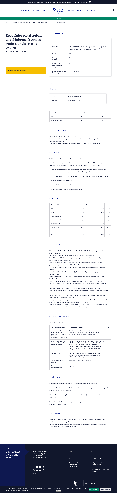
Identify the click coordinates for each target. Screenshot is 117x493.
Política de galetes (96, 464)
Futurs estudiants (31, 2)
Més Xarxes (36, 473)
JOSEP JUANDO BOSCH (73, 100)
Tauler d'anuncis (73, 460)
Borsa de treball (73, 462)
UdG (7, 22)
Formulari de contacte (39, 461)
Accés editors (94, 471)
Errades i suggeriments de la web (100, 469)
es (112, 2)
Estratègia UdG (73, 464)
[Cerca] (113, 10)
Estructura (45, 10)
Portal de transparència (97, 455)
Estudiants (40, 2)
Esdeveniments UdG (74, 466)
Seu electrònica (95, 457)
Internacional (91, 10)
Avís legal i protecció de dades (99, 462)
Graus (70, 455)
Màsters (71, 457)
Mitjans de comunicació (64, 2)
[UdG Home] (58, 10)
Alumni (47, 2)
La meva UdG (84, 2)
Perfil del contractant (97, 459)
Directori (76, 2)
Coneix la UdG (25, 10)
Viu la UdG (80, 10)
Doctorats (71, 459)
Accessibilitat (94, 460)
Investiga (71, 10)
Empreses (53, 2)
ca (114, 2)
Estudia (36, 10)
